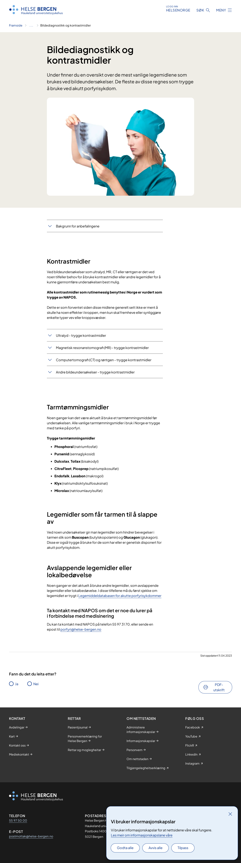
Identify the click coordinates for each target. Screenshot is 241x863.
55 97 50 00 (18, 820)
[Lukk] (230, 814)
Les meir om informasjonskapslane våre (141, 835)
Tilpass (183, 848)
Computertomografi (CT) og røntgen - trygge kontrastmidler (103, 360)
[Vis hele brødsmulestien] (31, 25)
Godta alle (125, 848)
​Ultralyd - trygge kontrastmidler (81, 335)
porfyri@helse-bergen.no (80, 629)
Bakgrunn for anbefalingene (77, 226)
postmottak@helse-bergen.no (31, 836)
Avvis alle (155, 848)
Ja (16, 684)
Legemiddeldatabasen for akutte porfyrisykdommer (119, 595)
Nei (36, 684)
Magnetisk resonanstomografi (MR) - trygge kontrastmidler (102, 347)
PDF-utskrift (219, 687)
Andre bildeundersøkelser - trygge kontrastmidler (95, 372)
